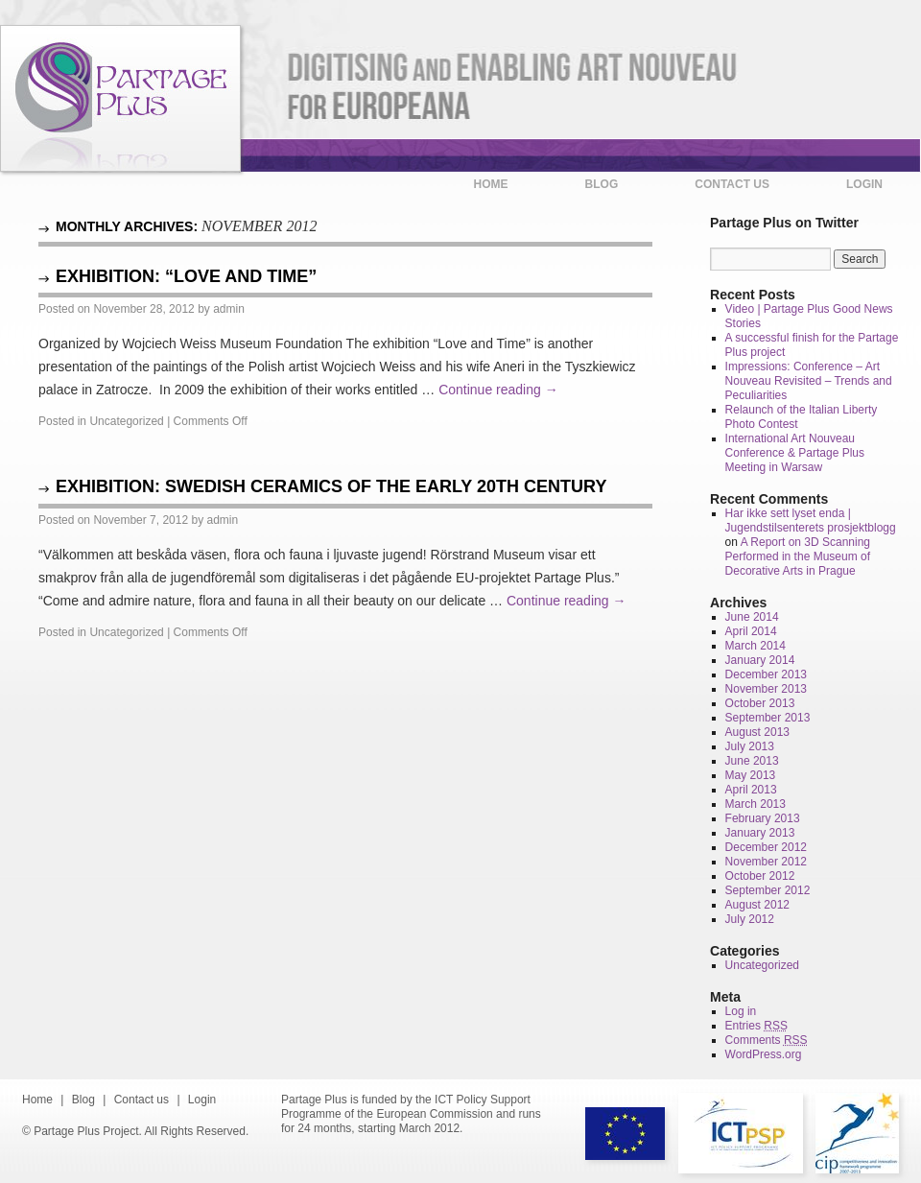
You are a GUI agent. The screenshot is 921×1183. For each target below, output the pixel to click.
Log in (741, 1011)
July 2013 (749, 746)
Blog (602, 184)
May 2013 (750, 775)
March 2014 (755, 645)
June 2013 (752, 761)
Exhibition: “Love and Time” (186, 276)
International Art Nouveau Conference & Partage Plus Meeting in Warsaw (794, 453)
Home (491, 184)
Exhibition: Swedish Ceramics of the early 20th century (331, 486)
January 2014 (760, 660)
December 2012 (766, 847)
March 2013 (755, 804)
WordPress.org (763, 1054)
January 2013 (760, 833)
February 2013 (762, 818)
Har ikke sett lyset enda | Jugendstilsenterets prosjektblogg (810, 520)
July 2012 (749, 919)
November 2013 (766, 689)
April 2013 (751, 789)
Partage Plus (120, 99)
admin (229, 309)
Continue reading (498, 389)
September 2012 (768, 890)
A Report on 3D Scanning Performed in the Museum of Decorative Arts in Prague (797, 556)
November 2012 (766, 861)
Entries (756, 1025)
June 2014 (752, 617)
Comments (766, 1040)
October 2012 (760, 876)
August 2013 (757, 732)
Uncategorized (126, 421)
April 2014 (751, 631)
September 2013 (768, 717)
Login (864, 184)
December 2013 (766, 674)
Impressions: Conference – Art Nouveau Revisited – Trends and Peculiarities (808, 381)
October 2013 (760, 703)
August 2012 (757, 904)
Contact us (732, 184)
